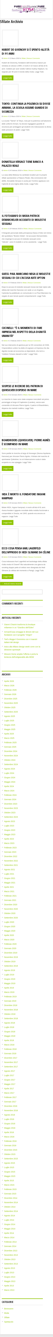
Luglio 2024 (9, 773)
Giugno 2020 (9, 926)
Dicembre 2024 (10, 751)
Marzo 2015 (9, 1185)
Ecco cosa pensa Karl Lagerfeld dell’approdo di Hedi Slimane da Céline (26, 550)
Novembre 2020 (11, 909)
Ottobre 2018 (9, 1014)
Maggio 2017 (9, 1084)
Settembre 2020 (11, 918)
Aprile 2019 (9, 988)
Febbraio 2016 (10, 1141)
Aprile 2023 (9, 839)
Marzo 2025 (9, 738)
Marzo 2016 (9, 1137)
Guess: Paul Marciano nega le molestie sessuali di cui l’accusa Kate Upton (26, 276)
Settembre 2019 (11, 966)
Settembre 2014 (11, 1211)
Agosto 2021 (9, 869)
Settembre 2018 (11, 1018)
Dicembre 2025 (10, 699)
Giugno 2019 (9, 979)
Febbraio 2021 (10, 896)
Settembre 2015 (11, 1159)
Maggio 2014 (9, 1229)
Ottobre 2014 (9, 1207)
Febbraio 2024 (10, 795)
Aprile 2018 (9, 1040)
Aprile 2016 (9, 1132)
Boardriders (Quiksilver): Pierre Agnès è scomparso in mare (26, 442)
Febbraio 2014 (10, 1242)
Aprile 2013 (9, 1286)
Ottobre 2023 (9, 812)
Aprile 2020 (9, 935)
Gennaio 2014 (10, 1246)
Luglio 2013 (9, 1272)
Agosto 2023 (9, 821)
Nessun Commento (33, 58)
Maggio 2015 (9, 1176)
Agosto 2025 (9, 716)
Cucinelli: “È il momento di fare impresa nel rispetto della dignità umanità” (24, 332)
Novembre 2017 (11, 1062)
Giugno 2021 (9, 878)
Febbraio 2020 (10, 944)
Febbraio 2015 (10, 1189)
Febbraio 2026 (10, 690)
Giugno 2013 (9, 1277)
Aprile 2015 (9, 1180)
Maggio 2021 (9, 883)
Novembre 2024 (11, 756)
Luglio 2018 (9, 1027)
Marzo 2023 (9, 843)
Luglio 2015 (9, 1167)
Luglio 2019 (9, 975)
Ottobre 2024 (9, 760)
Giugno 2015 (9, 1172)
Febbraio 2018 (10, 1049)
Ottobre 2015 (9, 1154)
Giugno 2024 (9, 777)
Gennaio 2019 (10, 1001)
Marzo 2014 (9, 1237)
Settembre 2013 (11, 1264)
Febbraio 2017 (10, 1097)
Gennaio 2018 (10, 1053)
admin (5, 58)
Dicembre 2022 (10, 856)
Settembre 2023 (11, 817)
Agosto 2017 (9, 1071)
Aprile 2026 (9, 681)
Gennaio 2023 (10, 852)
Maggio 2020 (9, 931)
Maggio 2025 (9, 729)
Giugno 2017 (9, 1080)
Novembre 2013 (11, 1255)
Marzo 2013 (9, 1290)
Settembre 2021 (11, 865)
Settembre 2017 (11, 1067)
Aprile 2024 (9, 786)
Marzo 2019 (9, 992)
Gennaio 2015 (10, 1194)
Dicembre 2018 (10, 1005)
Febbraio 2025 (10, 742)
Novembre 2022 (11, 861)
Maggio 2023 (9, 834)
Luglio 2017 (9, 1075)
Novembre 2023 (11, 808)
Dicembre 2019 (10, 953)
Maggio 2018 (9, 1036)
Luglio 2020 (9, 922)
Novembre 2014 (11, 1202)
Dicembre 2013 (10, 1251)
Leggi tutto (7, 78)
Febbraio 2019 (10, 996)
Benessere (8, 1309)
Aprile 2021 (9, 887)
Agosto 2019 (9, 970)
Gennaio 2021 (10, 900)
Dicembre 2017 (10, 1058)
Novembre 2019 (11, 957)
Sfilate (24, 58)
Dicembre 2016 (10, 1106)
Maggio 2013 (9, 1281)
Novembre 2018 (11, 1010)
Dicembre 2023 (10, 804)
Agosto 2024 (9, 769)
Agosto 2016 (9, 1115)
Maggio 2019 (9, 983)
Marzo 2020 (9, 940)
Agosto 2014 (9, 1215)
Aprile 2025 (9, 734)
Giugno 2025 (9, 725)
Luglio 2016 (9, 1119)
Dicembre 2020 (10, 904)
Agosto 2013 (9, 1268)
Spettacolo (8, 1322)
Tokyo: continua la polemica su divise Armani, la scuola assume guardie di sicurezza (26, 107)
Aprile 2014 (9, 1233)
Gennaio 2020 (10, 948)
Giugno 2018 (9, 1032)
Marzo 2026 (9, 685)
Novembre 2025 (11, 703)
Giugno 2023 (9, 830)
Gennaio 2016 (10, 1145)
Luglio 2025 (9, 720)
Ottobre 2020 (9, 913)
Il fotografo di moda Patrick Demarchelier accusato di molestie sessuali (24, 220)
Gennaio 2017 (10, 1102)
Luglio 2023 (9, 826)
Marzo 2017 (9, 1093)
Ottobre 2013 (9, 1259)
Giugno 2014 (9, 1224)
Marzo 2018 (9, 1045)
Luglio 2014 (9, 1220)
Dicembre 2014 (10, 1198)
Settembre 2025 (11, 712)
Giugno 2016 (9, 1123)
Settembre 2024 (11, 764)
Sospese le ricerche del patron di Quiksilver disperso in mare (22, 388)
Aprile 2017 (9, 1088)
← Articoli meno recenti (11, 584)
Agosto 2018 (9, 1023)
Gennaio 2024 (10, 799)
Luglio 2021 (9, 874)
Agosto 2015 (9, 1163)
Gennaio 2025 (10, 747)
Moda (6, 1313)
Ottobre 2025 (9, 707)
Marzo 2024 (9, 791)
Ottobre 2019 (9, 961)
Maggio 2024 (9, 782)
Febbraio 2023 (10, 848)
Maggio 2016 (9, 1128)
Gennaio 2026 (10, 694)
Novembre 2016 (11, 1110)
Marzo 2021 (9, 891)
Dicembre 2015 (10, 1150)
